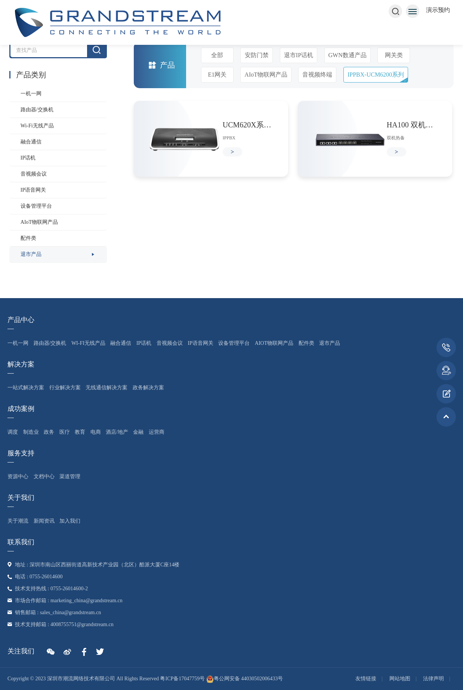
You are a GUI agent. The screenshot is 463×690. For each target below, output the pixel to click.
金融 (138, 432)
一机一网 (31, 93)
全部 (217, 55)
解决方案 (20, 364)
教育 (80, 432)
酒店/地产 (117, 432)
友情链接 (365, 678)
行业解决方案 (65, 387)
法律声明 (433, 678)
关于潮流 (17, 521)
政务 (49, 432)
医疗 (64, 432)
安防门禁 (257, 55)
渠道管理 (69, 476)
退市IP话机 (298, 55)
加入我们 (69, 521)
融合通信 (31, 142)
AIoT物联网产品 (39, 222)
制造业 (31, 432)
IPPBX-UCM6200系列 (376, 74)
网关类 (394, 55)
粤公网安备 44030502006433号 (244, 678)
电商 (95, 432)
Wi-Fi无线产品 (37, 126)
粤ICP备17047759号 (182, 678)
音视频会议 (34, 174)
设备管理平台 (36, 206)
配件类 (28, 238)
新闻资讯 (44, 521)
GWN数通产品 (347, 55)
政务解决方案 (148, 387)
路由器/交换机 (37, 109)
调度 (12, 432)
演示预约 (438, 10)
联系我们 (20, 542)
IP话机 (28, 158)
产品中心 (20, 320)
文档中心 (44, 476)
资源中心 (17, 476)
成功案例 (20, 408)
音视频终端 (317, 74)
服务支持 (20, 453)
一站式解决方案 (25, 387)
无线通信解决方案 (106, 387)
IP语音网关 (33, 190)
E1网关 (217, 74)
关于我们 (20, 497)
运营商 (156, 432)
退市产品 (31, 254)
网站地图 (399, 678)
